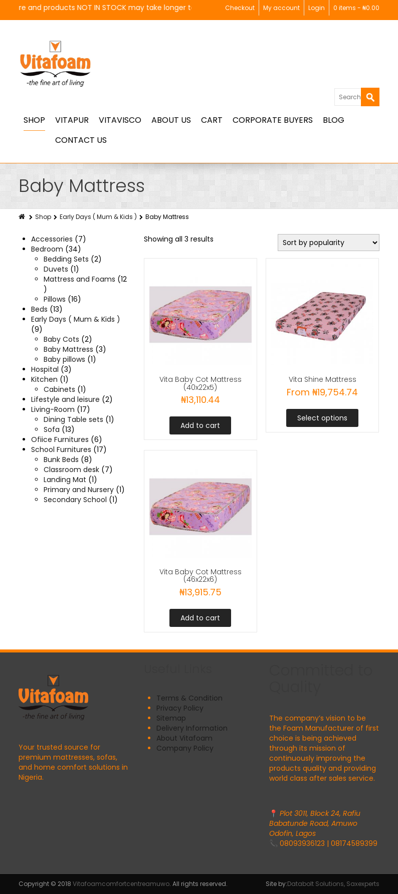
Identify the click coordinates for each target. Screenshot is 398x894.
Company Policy (185, 748)
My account (281, 8)
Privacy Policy (180, 708)
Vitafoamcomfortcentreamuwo (121, 883)
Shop (34, 120)
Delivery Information (192, 728)
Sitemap (171, 718)
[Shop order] (328, 242)
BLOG (333, 120)
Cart (212, 120)
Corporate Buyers (273, 120)
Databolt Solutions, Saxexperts (333, 883)
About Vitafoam (184, 738)
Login (316, 8)
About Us (171, 120)
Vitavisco (120, 120)
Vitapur (72, 120)
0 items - (356, 8)
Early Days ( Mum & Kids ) (98, 216)
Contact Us (81, 140)
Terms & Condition (189, 698)
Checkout (240, 8)
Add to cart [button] (200, 425)
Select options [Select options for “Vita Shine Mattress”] (322, 418)
